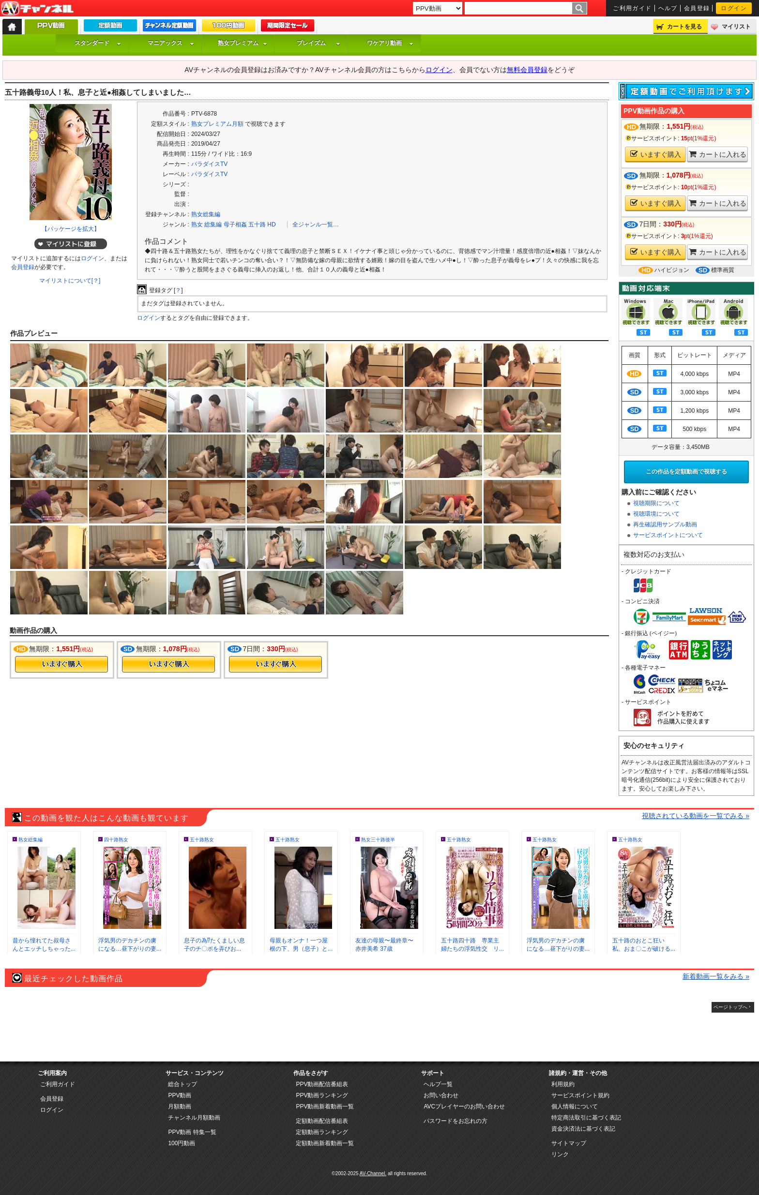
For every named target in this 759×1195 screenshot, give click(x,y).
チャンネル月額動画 (194, 1117)
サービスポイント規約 (580, 1095)
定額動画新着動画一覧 (325, 1143)
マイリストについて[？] (70, 280)
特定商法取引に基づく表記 (586, 1117)
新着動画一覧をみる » (716, 976)
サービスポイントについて (668, 535)
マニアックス (171, 43)
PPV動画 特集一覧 (192, 1132)
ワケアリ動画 (390, 43)
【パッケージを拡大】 (71, 228)
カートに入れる (717, 154)
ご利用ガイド (632, 8)
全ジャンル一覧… (315, 224)
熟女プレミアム (242, 43)
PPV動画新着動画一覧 (325, 1106)
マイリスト (736, 26)
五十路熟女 (202, 839)
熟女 (197, 224)
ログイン (734, 8)
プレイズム (318, 43)
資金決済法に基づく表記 (583, 1128)
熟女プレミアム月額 (217, 123)
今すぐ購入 (61, 664)
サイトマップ (568, 1143)
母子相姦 (235, 224)
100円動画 (181, 1143)
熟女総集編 (205, 214)
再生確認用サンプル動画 (665, 524)
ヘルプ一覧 (438, 1084)
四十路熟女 (116, 839)
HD (271, 224)
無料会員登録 (527, 70)
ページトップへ (730, 1007)
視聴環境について (656, 513)
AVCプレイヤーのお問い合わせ (464, 1106)
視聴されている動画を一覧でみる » (695, 816)
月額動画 (179, 1106)
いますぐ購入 (655, 154)
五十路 (257, 224)
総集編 (213, 224)
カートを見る (684, 26)
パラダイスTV (209, 164)
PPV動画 (179, 1095)
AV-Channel (37, 8)
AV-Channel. (373, 1173)
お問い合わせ (441, 1095)
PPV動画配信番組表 (322, 1084)
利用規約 (563, 1084)
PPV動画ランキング (322, 1095)
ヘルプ (668, 8)
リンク (560, 1154)
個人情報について (574, 1106)
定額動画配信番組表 (322, 1121)
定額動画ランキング (322, 1132)
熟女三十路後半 (378, 839)
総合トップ (182, 1084)
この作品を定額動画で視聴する (686, 471)
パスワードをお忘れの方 (455, 1121)
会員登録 (697, 8)
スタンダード (98, 43)
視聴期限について (656, 503)
